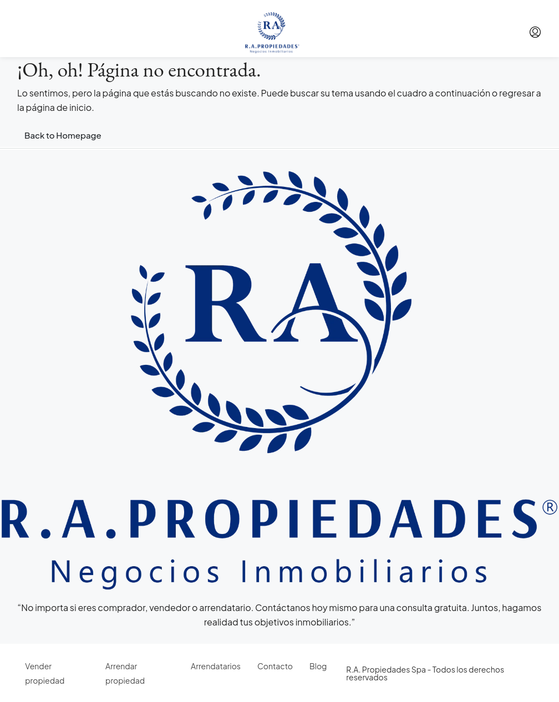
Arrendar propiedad (125, 673)
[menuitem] (535, 32)
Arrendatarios (216, 666)
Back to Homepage (62, 135)
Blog (318, 666)
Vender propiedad (44, 673)
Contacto (275, 666)
